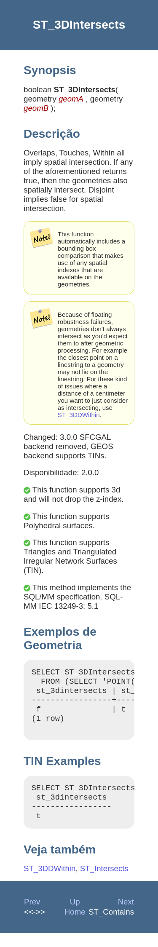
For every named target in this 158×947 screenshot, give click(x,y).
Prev (32, 915)
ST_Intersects (104, 882)
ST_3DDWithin (79, 414)
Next (126, 915)
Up (75, 915)
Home (75, 925)
